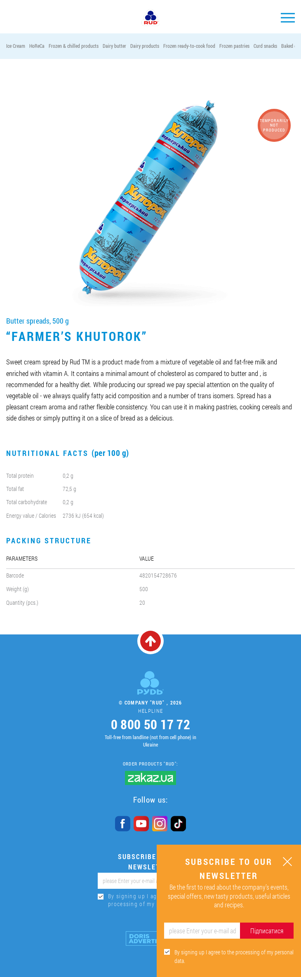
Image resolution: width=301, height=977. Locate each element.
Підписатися (266, 930)
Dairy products (144, 45)
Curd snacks (265, 45)
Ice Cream (15, 45)
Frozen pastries (234, 45)
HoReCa (37, 45)
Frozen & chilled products (74, 45)
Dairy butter (114, 45)
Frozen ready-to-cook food (189, 45)
